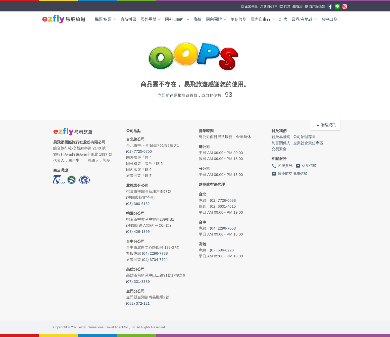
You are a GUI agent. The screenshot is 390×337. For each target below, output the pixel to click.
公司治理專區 (304, 137)
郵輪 (198, 19)
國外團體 (151, 19)
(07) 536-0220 (222, 250)
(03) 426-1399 (138, 231)
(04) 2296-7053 (223, 228)
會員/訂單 (269, 6)
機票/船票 (105, 19)
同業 (285, 6)
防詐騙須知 (315, 6)
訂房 (283, 19)
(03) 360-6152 (138, 203)
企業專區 (249, 6)
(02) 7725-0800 (139, 151)
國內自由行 (263, 19)
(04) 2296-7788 (155, 253)
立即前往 (166, 95)
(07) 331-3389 (138, 281)
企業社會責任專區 (308, 143)
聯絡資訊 (325, 124)
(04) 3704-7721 (155, 259)
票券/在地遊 (304, 19)
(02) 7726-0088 (223, 200)
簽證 (297, 6)
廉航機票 (128, 19)
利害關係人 (281, 143)
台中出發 (329, 19)
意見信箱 (305, 166)
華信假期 (238, 19)
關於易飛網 (281, 137)
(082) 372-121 (138, 303)
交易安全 (279, 149)
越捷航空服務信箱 (289, 174)
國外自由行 (177, 19)
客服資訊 (282, 166)
